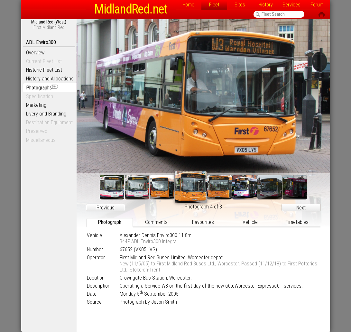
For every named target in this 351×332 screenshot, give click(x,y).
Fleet (214, 5)
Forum (317, 5)
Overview (35, 53)
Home (188, 5)
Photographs (42, 88)
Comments (156, 222)
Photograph (109, 222)
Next (301, 208)
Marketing (36, 105)
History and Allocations (50, 79)
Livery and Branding (46, 114)
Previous (106, 208)
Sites (240, 5)
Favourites (203, 222)
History (265, 5)
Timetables (297, 222)
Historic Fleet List (44, 70)
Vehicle (250, 222)
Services (291, 5)
